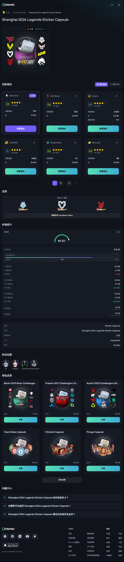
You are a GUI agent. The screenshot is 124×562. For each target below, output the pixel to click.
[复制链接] (75, 96)
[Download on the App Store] (11, 545)
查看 (20, 419)
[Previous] (48, 183)
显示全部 (62, 480)
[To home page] (5, 12)
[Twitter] (5, 536)
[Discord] (27, 536)
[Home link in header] (8, 4)
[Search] (112, 5)
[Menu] (119, 5)
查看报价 (21, 128)
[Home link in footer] (20, 529)
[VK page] (20, 536)
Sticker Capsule (112, 325)
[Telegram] (12, 536)
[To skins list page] (19, 12)
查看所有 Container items (62, 215)
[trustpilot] (35, 536)
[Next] (75, 183)
